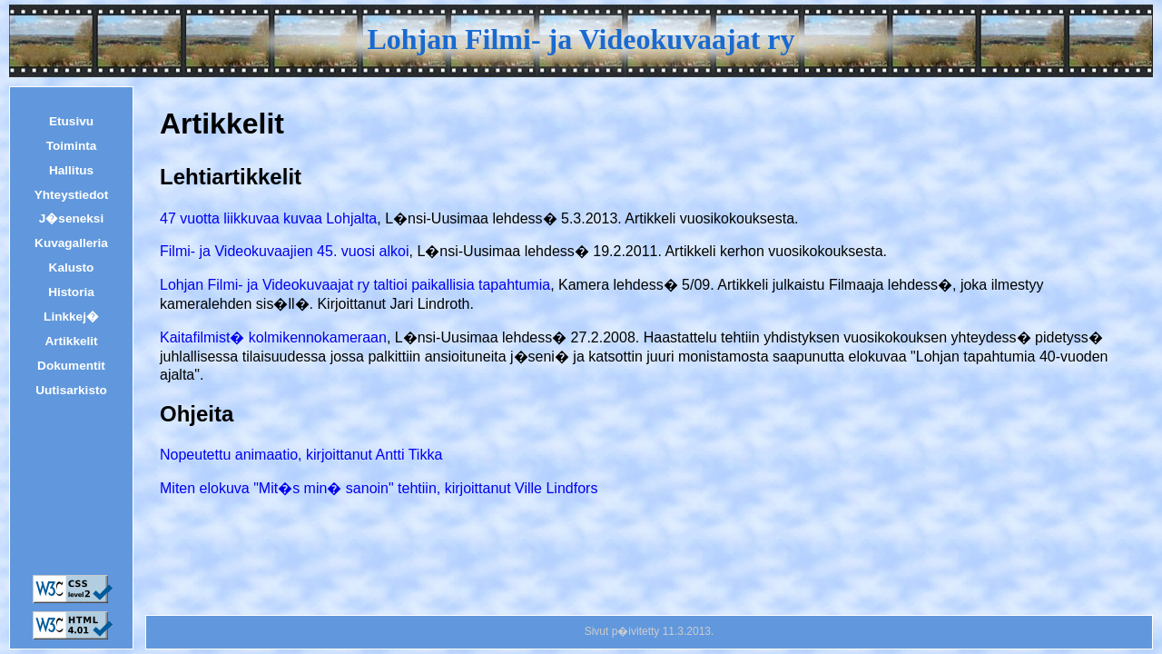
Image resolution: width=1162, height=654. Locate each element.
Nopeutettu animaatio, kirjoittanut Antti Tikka (301, 454)
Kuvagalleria (71, 243)
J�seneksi (71, 219)
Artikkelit (70, 341)
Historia (71, 292)
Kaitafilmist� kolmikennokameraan (273, 337)
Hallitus (71, 170)
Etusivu (71, 121)
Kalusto (71, 268)
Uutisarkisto (71, 390)
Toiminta (71, 146)
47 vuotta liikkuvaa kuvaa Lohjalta (268, 218)
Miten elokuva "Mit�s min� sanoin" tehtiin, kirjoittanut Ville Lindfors (378, 488)
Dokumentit (71, 366)
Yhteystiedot (71, 195)
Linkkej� (71, 317)
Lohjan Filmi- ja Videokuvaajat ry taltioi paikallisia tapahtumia (355, 284)
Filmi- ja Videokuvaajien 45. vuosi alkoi (284, 251)
